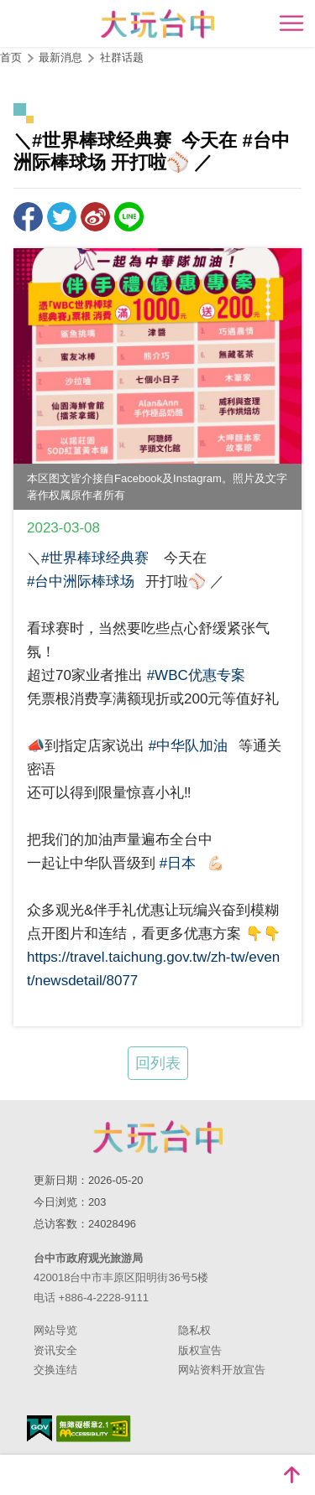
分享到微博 (95, 216)
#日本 (178, 863)
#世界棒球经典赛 (95, 558)
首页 (11, 57)
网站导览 (55, 1330)
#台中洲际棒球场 (80, 581)
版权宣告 (200, 1350)
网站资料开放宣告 (221, 1369)
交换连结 (55, 1369)
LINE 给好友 (129, 216)
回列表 (158, 1063)
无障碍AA (93, 1428)
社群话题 (122, 57)
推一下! (61, 216)
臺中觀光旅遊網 (157, 24)
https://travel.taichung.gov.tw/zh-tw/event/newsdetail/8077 (153, 969)
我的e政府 (39, 1428)
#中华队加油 (188, 746)
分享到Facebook (28, 216)
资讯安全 (55, 1350)
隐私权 (194, 1330)
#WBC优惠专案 (196, 675)
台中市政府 (158, 1137)
